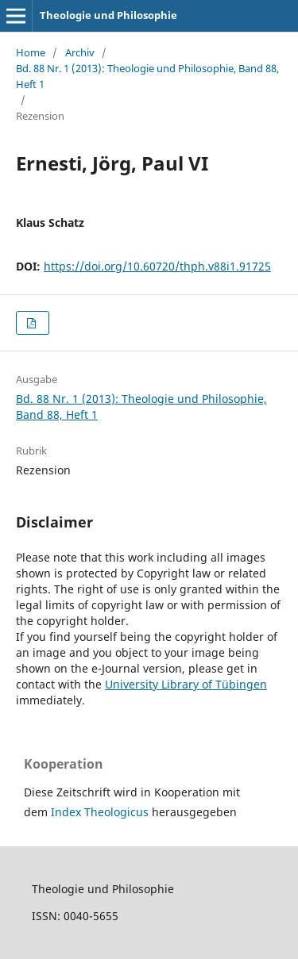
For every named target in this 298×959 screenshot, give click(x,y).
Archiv (80, 52)
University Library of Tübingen (186, 684)
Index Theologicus (101, 811)
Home (30, 52)
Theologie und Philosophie (108, 15)
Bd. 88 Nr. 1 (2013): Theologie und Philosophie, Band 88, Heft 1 (147, 76)
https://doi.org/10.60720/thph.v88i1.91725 (157, 266)
